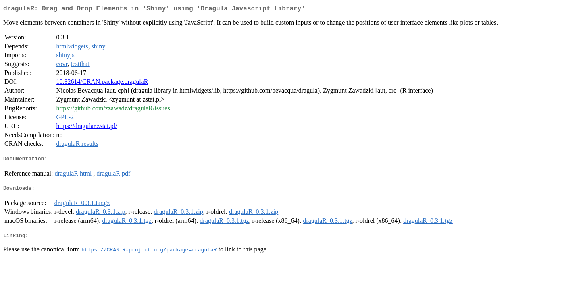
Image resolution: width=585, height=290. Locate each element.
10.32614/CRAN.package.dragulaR (102, 83)
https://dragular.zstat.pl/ (86, 127)
